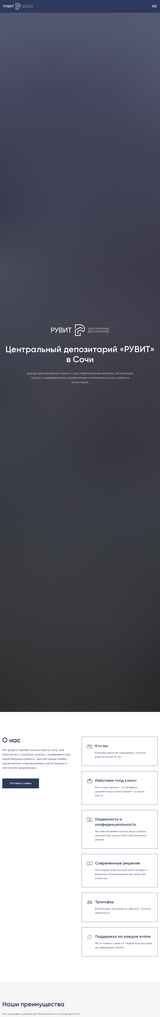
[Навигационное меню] (154, 6)
